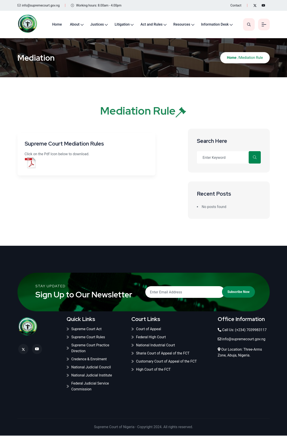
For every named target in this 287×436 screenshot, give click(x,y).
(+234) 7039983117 (251, 330)
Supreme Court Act (84, 329)
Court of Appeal (146, 329)
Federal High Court (148, 337)
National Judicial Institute (89, 376)
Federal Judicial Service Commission (88, 387)
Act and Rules (149, 24)
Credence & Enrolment (87, 359)
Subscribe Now (230, 292)
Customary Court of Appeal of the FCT (164, 362)
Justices (94, 24)
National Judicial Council (89, 367)
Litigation (119, 24)
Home (54, 24)
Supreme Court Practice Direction (88, 348)
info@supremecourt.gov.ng (38, 5)
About (72, 24)
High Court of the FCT (151, 370)
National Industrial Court (153, 345)
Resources (179, 24)
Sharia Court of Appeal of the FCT (160, 354)
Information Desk (212, 24)
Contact (235, 5)
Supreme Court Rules (86, 337)
